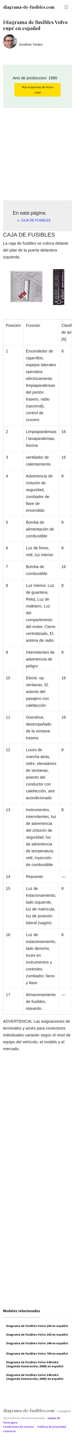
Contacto (9, 1431)
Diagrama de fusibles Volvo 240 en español (37, 1343)
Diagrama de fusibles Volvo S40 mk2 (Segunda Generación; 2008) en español (34, 1364)
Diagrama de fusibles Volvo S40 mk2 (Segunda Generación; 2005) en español (34, 1377)
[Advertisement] (37, 153)
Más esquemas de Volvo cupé (37, 89)
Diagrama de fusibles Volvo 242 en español (37, 1326)
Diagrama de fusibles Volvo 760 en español (37, 1353)
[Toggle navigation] (66, 7)
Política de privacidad (52, 1426)
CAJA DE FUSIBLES (36, 220)
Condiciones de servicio (19, 1426)
